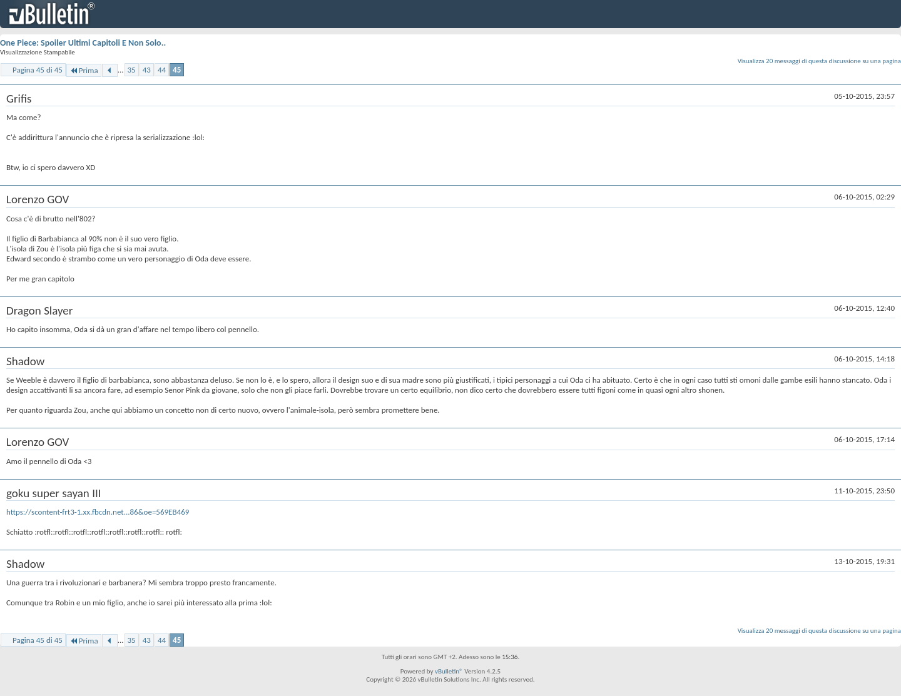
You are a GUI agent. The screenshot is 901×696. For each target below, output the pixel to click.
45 (177, 69)
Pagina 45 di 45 (38, 69)
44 (162, 69)
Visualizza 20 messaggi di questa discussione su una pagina (819, 61)
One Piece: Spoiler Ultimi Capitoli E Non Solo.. (83, 43)
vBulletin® (449, 671)
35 (132, 69)
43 (147, 69)
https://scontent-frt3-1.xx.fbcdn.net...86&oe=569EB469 (97, 512)
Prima (83, 70)
